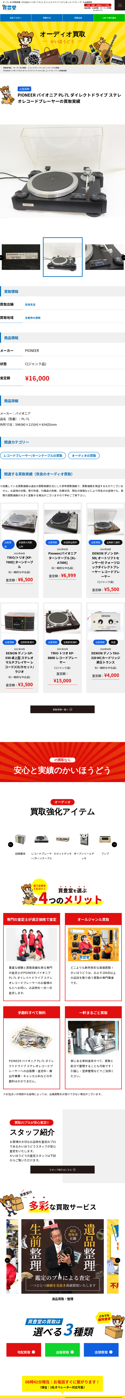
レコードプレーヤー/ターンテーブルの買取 (43, 67)
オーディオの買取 (19, 67)
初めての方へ (16, 17)
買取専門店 (7, 67)
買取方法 (47, 17)
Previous (10, 844)
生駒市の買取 (32, 318)
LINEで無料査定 (109, 17)
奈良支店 (30, 304)
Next (114, 844)
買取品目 (78, 17)
